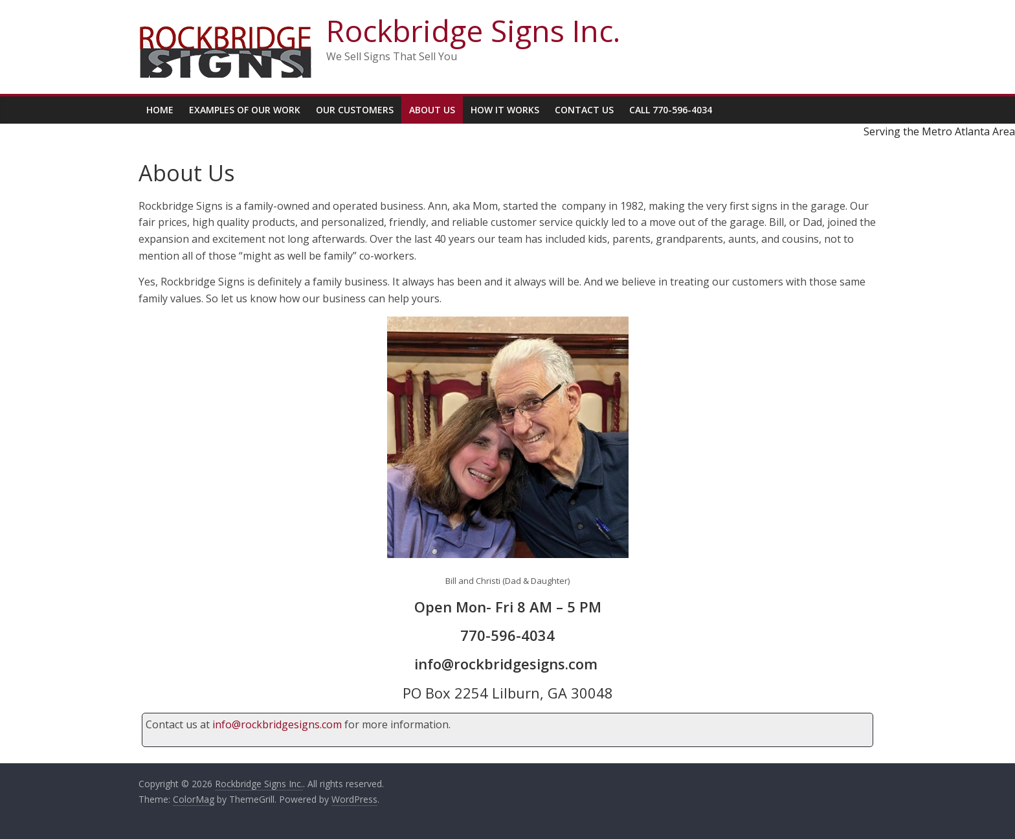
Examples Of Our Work (244, 110)
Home (159, 110)
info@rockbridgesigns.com (277, 724)
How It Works (505, 110)
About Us (432, 110)
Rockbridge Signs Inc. (473, 30)
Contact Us (584, 110)
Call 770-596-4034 (670, 110)
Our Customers (355, 110)
